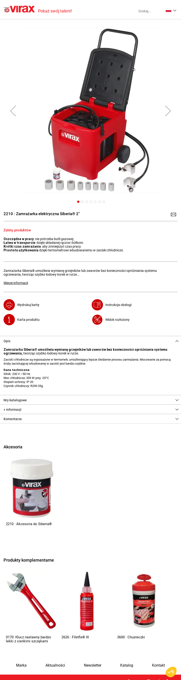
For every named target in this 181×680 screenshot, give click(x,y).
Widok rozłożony (117, 320)
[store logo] (38, 9)
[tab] (90, 340)
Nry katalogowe (15, 400)
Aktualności (55, 665)
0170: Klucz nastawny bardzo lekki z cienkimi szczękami (28, 639)
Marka (21, 665)
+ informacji (12, 409)
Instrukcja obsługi (118, 305)
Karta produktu (28, 320)
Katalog (126, 665)
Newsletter (92, 665)
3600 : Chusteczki (131, 637)
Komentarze (13, 419)
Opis (7, 341)
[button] (171, 10)
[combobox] (151, 11)
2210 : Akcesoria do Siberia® (29, 524)
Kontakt (158, 665)
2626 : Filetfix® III (75, 637)
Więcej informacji (16, 283)
